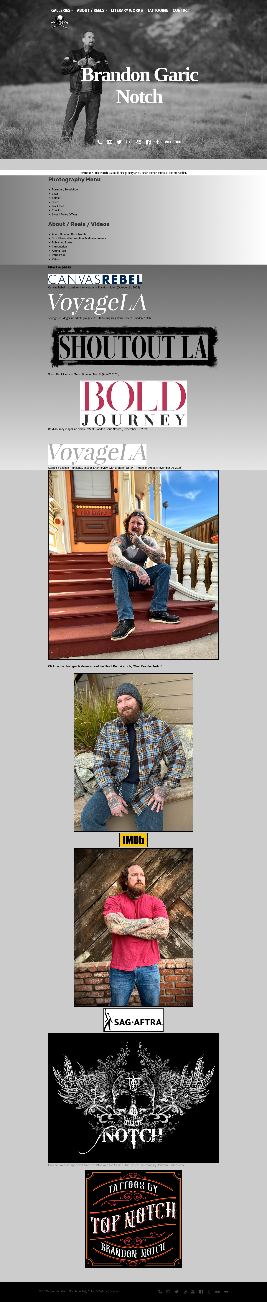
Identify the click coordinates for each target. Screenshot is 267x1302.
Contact (181, 10)
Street (55, 202)
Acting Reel (59, 251)
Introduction (59, 246)
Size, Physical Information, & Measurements (79, 238)
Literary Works (127, 10)
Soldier (56, 198)
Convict (56, 210)
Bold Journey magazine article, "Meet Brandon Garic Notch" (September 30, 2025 (98, 429)
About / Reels (91, 10)
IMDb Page (58, 255)
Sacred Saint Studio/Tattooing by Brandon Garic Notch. (149, 1165)
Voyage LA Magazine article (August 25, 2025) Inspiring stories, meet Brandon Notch (99, 318)
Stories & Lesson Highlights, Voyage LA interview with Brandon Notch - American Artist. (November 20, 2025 (114, 467)
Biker (55, 193)
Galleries (60, 10)
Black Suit (58, 206)
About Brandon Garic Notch (69, 234)
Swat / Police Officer (64, 214)
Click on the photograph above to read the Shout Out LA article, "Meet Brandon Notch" (105, 666)
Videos (56, 259)
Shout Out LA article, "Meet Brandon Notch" (74, 374)
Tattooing (158, 10)
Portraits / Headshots (65, 189)
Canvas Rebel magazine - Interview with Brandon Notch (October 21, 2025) (94, 287)
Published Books (62, 242)
